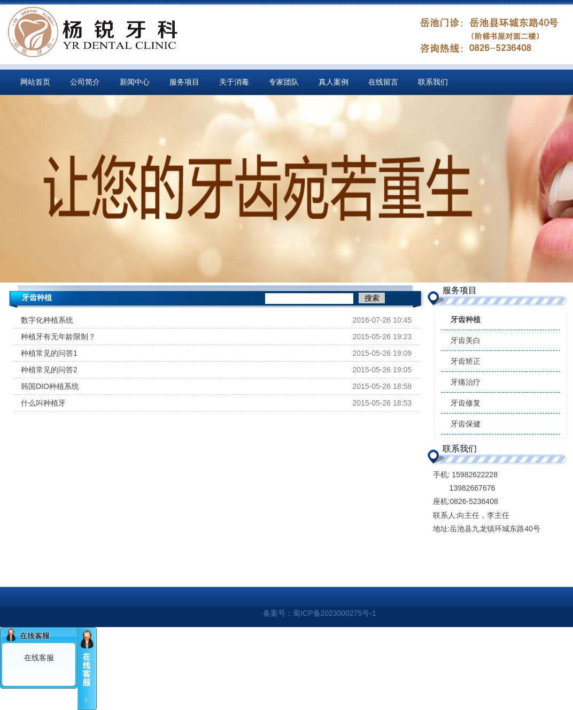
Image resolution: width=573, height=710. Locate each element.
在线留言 (383, 82)
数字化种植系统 (47, 320)
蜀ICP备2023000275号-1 (334, 613)
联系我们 (433, 82)
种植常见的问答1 (49, 353)
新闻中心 (135, 82)
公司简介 (85, 82)
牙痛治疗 (466, 382)
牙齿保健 (466, 423)
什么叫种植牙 (43, 403)
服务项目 (184, 82)
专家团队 (284, 82)
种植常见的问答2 (49, 369)
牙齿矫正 (466, 361)
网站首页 (35, 82)
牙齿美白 (466, 340)
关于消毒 (234, 82)
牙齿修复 (466, 403)
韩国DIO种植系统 (50, 386)
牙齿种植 (466, 319)
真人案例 (334, 82)
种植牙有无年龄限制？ (58, 336)
